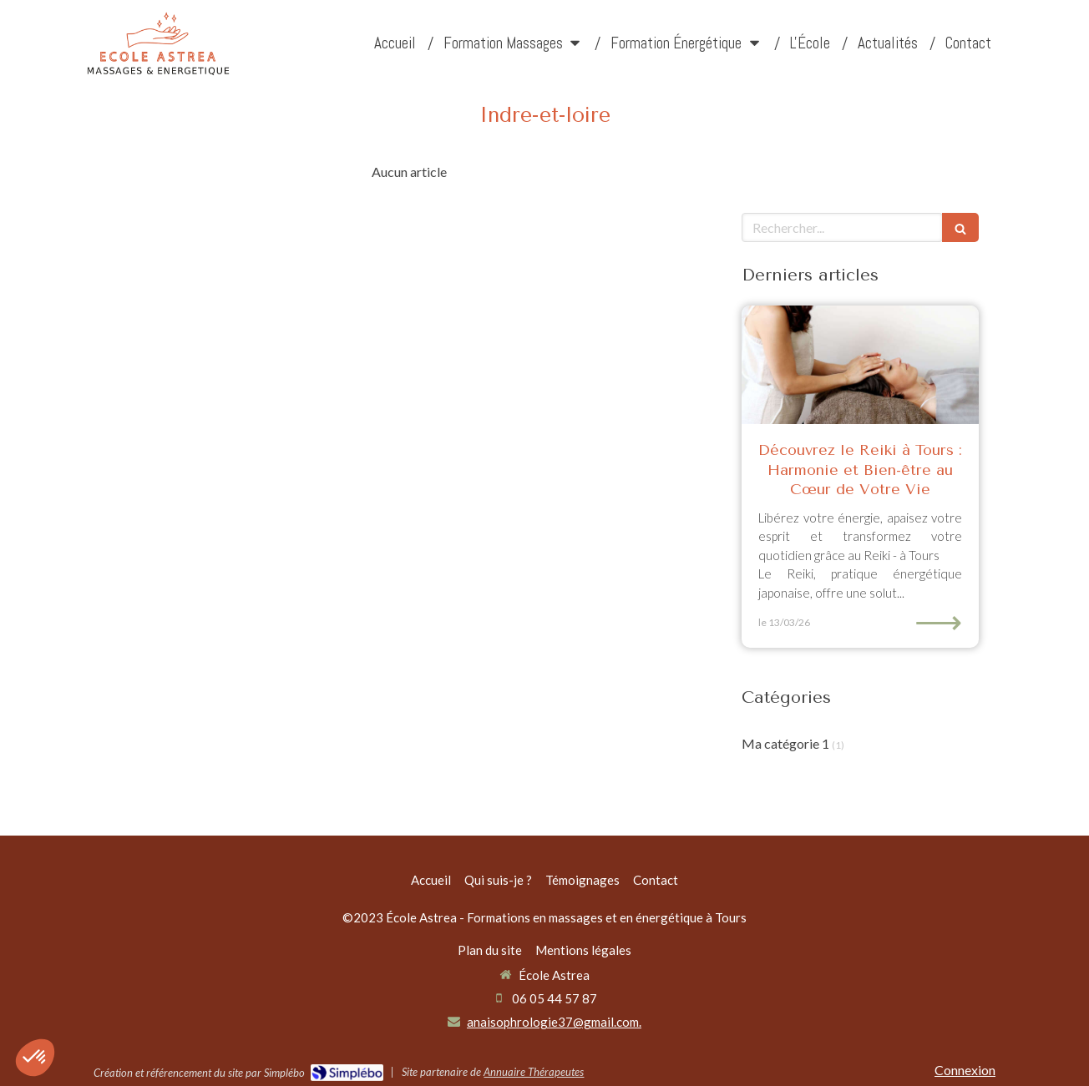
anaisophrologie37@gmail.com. (554, 1021)
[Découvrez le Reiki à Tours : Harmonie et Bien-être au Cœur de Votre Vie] (860, 365)
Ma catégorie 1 (785, 743)
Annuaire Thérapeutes (534, 1071)
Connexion (965, 1070)
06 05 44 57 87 (554, 998)
